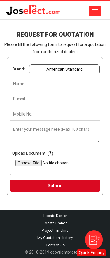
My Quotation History (55, 237)
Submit (55, 185)
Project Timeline (55, 230)
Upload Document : (34, 153)
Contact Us (55, 245)
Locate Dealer (55, 216)
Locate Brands (55, 223)
